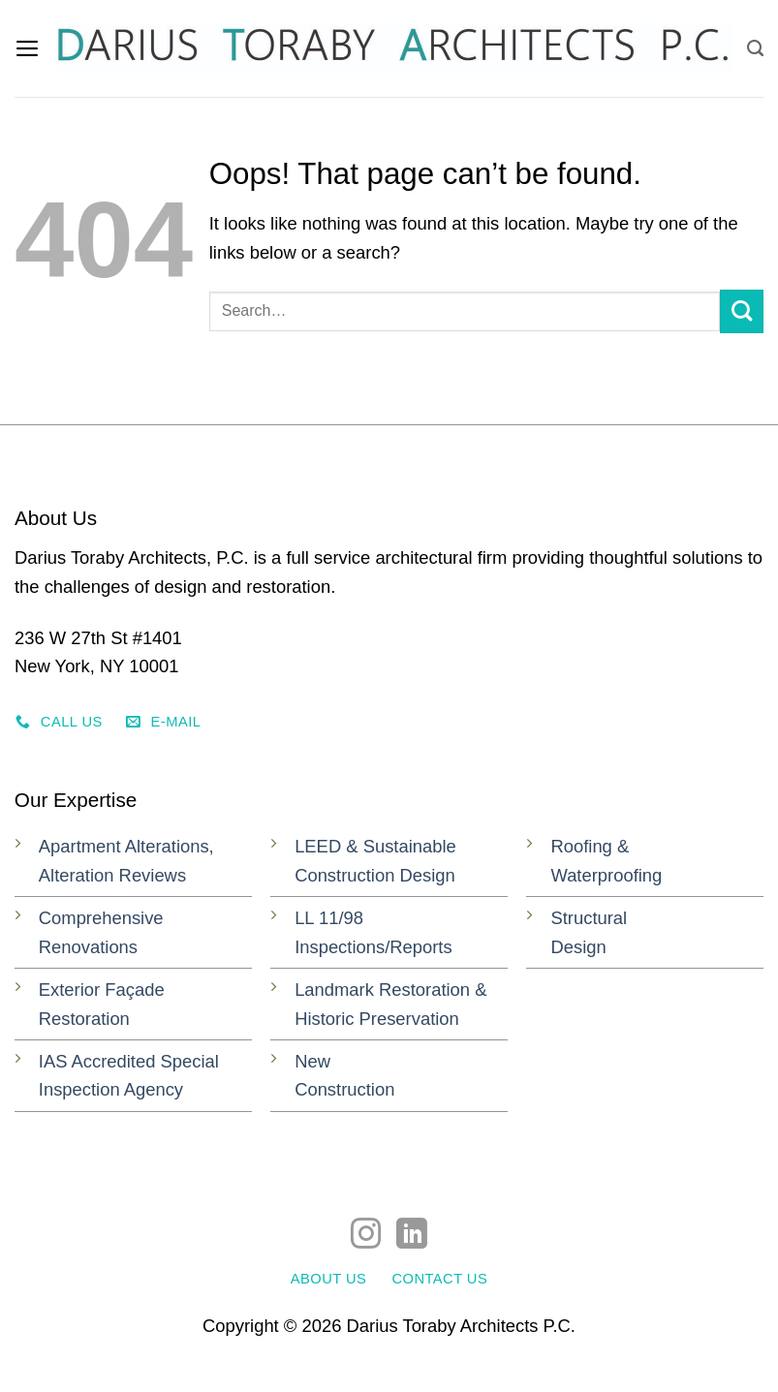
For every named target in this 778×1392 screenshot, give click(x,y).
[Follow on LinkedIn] (411, 1236)
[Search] (754, 48)
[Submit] (741, 311)
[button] (28, 48)
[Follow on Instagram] (366, 1236)
